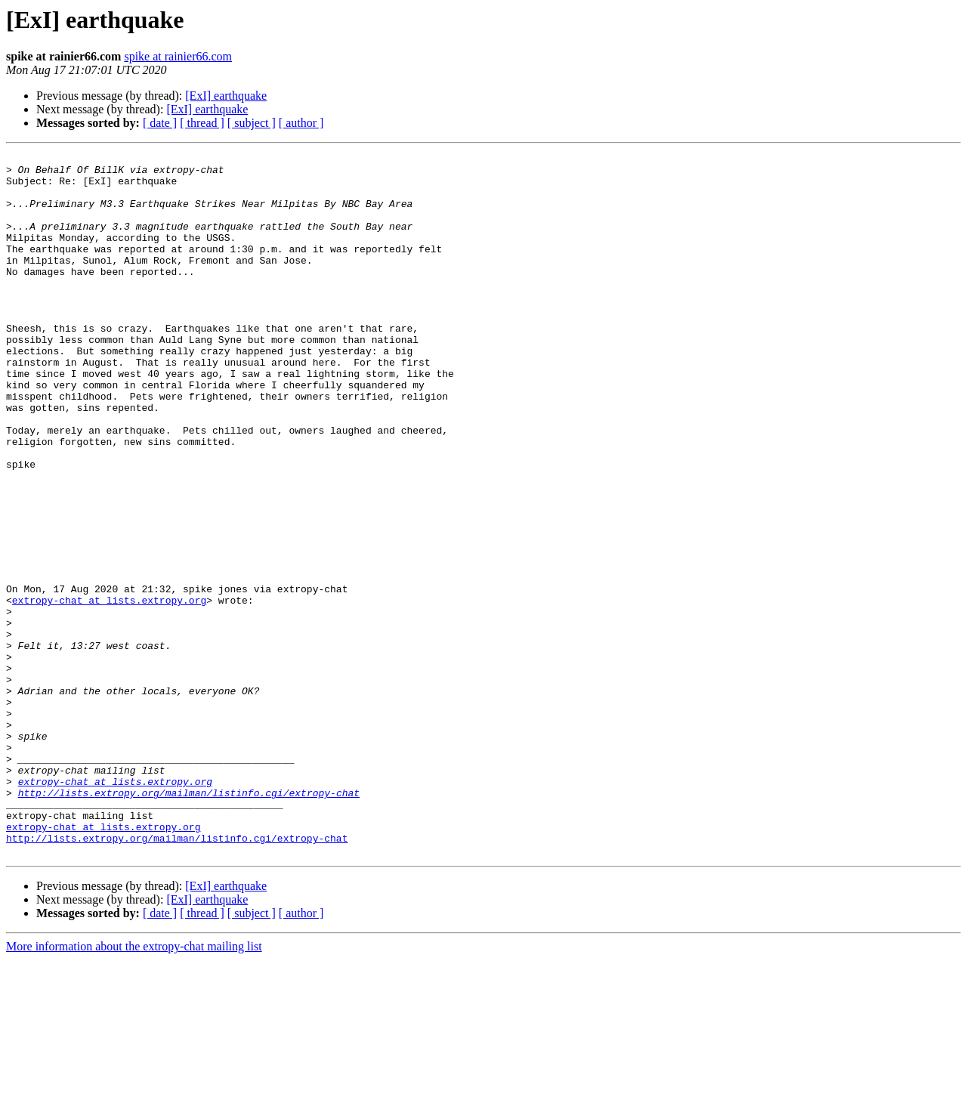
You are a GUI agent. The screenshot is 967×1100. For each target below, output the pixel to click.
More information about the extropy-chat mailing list (134, 1086)
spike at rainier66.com (178, 56)
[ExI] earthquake (226, 95)
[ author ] (301, 122)
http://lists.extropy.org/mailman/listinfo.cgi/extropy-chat (189, 922)
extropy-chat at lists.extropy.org (109, 690)
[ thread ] (202, 122)
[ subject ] (251, 122)
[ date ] (160, 122)
